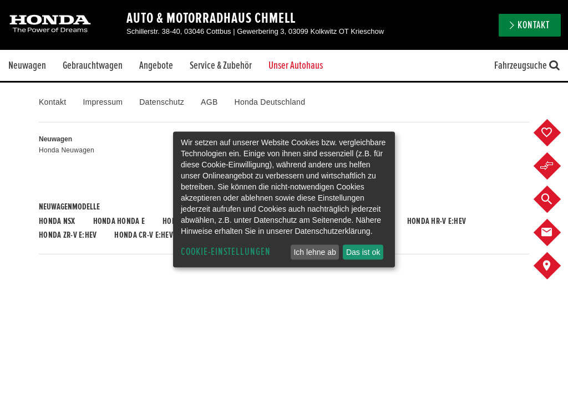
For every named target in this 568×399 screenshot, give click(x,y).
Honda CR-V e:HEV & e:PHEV (158, 235)
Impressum (103, 102)
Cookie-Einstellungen (226, 252)
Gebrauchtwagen (93, 65)
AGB (209, 102)
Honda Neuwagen (66, 150)
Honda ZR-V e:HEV (68, 235)
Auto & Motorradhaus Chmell (211, 18)
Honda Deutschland (270, 102)
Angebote (156, 65)
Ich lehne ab (314, 252)
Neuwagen (27, 65)
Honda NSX (57, 221)
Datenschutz (161, 102)
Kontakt (534, 25)
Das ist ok (363, 252)
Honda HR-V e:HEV (436, 221)
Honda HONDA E (119, 221)
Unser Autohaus (295, 65)
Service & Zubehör (221, 65)
